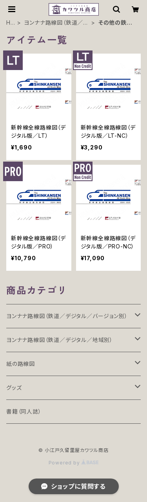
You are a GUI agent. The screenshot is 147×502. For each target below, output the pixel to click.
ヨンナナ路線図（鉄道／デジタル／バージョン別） (66, 316)
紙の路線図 (20, 363)
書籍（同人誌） (24, 411)
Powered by (74, 463)
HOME (10, 23)
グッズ (14, 387)
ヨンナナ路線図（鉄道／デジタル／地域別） (56, 23)
